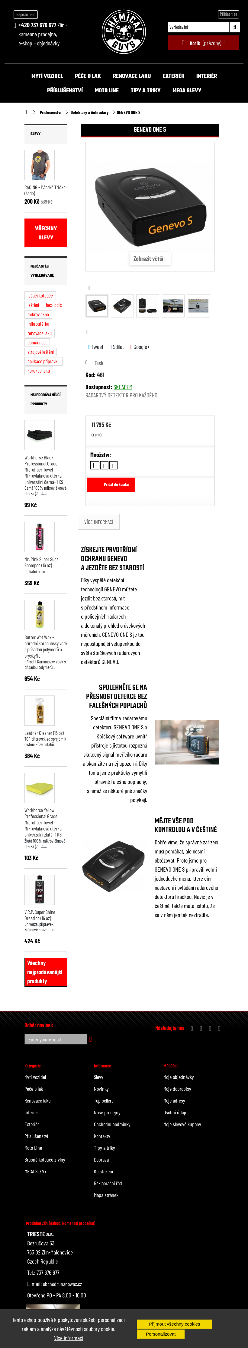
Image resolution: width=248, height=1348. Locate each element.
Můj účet (170, 1066)
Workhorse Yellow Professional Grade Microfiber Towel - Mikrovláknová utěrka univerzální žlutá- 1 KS (43, 822)
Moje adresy (174, 1100)
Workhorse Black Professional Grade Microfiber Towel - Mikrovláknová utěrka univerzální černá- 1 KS (43, 469)
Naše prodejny (107, 1112)
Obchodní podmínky (112, 1124)
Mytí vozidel (47, 76)
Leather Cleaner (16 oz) (44, 733)
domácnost (37, 342)
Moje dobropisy (177, 1088)
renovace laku (39, 333)
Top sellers (104, 1100)
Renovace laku (132, 76)
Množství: (100, 454)
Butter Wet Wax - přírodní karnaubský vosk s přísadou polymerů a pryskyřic (45, 646)
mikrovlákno (38, 314)
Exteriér (173, 76)
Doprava (101, 1159)
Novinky (101, 1088)
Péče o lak (88, 76)
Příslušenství (65, 91)
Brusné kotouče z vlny (44, 1159)
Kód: (90, 374)
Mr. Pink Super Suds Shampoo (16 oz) (41, 562)
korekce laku (38, 370)
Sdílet (117, 346)
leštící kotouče (40, 295)
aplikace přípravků (43, 361)
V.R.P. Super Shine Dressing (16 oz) (39, 915)
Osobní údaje (175, 1112)
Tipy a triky (145, 91)
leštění (33, 305)
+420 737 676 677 (37, 24)
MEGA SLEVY (186, 91)
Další (88, 332)
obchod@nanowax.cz (62, 1284)
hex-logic (54, 305)
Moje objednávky (178, 1076)
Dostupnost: (98, 386)
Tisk (99, 363)
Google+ (140, 346)
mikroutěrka (38, 324)
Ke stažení (103, 1171)
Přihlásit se (228, 14)
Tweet (95, 346)
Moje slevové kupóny (182, 1124)
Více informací (68, 1337)
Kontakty (102, 1136)
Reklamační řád (108, 1183)
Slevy (35, 134)
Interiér (206, 76)
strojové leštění (40, 352)
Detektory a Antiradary (89, 112)
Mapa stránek (106, 1195)
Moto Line (107, 91)
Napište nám (25, 14)
